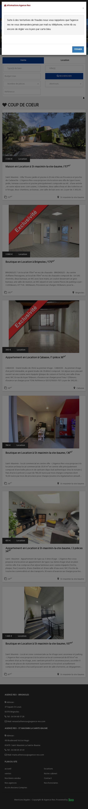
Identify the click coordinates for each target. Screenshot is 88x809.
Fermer (78, 49)
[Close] (83, 8)
